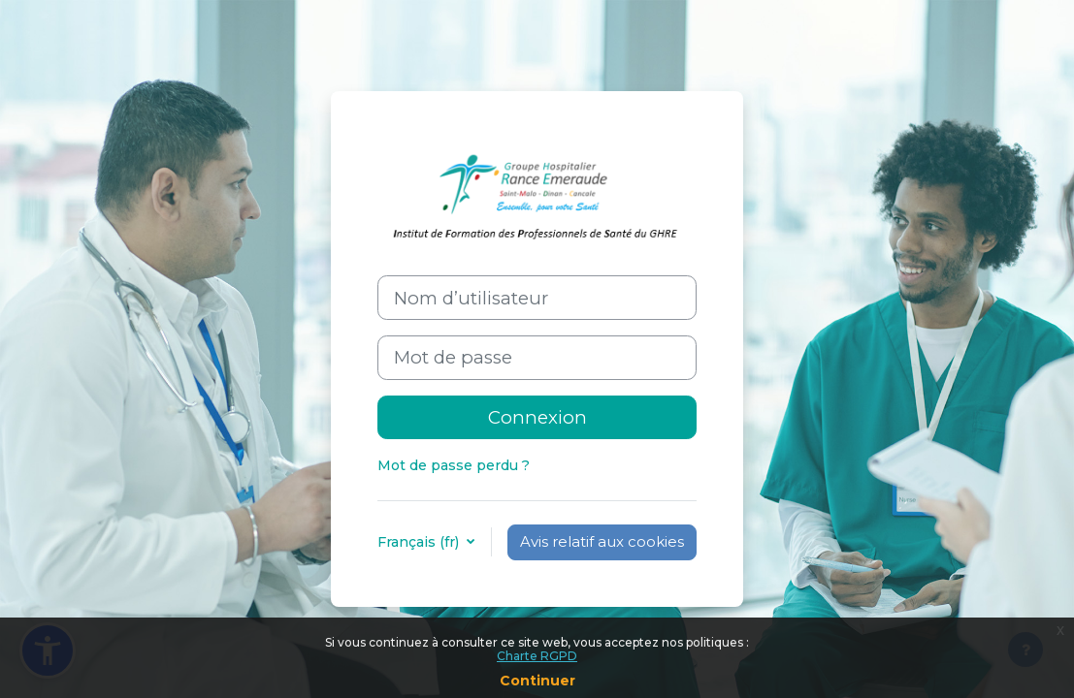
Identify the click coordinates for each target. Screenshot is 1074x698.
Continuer (537, 680)
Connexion (537, 417)
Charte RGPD (537, 656)
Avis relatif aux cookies (602, 542)
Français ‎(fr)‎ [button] (420, 542)
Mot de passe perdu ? (453, 465)
